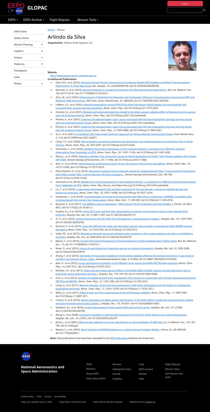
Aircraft (116, 374)
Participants (20, 70)
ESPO (12, 20)
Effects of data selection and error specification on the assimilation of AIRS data (120, 322)
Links (17, 77)
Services (117, 364)
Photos (28, 84)
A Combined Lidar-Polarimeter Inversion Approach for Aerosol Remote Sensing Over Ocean (124, 134)
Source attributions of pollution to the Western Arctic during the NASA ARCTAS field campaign (128, 263)
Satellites (117, 378)
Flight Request (60, 20)
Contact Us (150, 401)
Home (51, 29)
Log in (185, 3)
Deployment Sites (122, 369)
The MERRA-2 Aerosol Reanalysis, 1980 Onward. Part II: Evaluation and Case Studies (126, 204)
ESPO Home (20, 31)
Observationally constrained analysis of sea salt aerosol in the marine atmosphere (121, 163)
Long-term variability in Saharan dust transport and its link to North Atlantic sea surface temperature (133, 314)
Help (141, 378)
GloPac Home (21, 38)
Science (28, 58)
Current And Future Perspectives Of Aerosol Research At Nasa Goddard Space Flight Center (128, 241)
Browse (143, 373)
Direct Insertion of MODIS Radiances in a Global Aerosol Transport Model (120, 329)
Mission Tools (87, 20)
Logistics (28, 51)
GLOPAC (37, 7)
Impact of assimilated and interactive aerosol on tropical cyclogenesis (116, 248)
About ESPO (92, 373)
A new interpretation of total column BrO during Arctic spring (117, 307)
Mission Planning (28, 45)
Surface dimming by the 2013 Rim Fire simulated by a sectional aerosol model (117, 218)
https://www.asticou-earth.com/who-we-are (73, 75)
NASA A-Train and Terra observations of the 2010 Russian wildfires (115, 292)
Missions (90, 368)
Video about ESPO (95, 378)
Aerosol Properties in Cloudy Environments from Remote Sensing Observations (125, 89)
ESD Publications (119, 338)
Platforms (28, 64)
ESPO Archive (33, 20)
